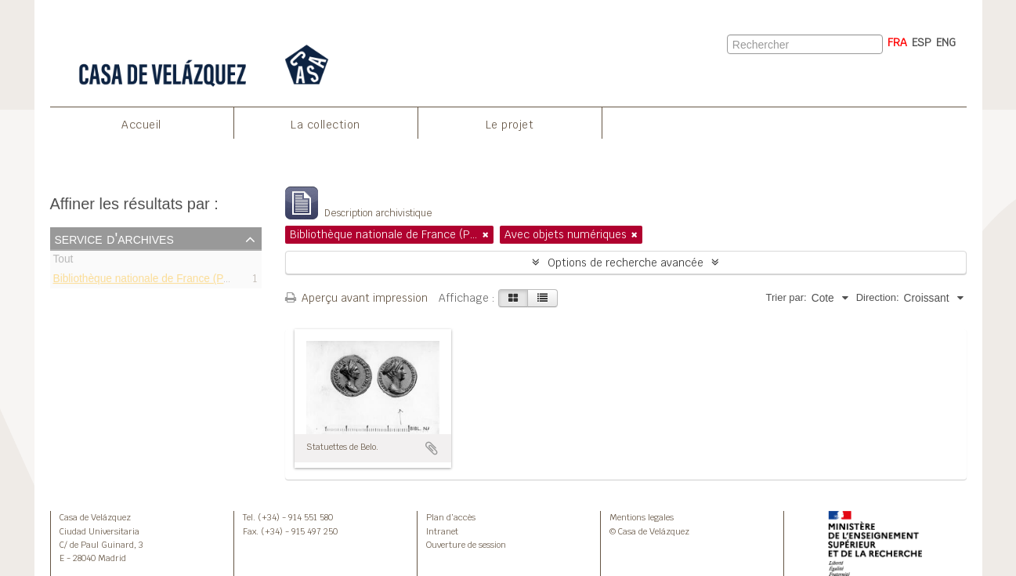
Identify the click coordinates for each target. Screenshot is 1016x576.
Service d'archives (114, 238)
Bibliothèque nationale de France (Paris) (149, 280)
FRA (897, 42)
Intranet (442, 531)
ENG (946, 42)
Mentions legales (641, 517)
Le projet (510, 125)
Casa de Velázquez (95, 517)
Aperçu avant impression (356, 298)
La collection (325, 125)
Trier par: (785, 297)
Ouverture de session (466, 544)
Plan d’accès (450, 517)
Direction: (877, 297)
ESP (921, 42)
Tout (63, 261)
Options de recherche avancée (625, 262)
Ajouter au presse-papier (431, 448)
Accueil (141, 125)
